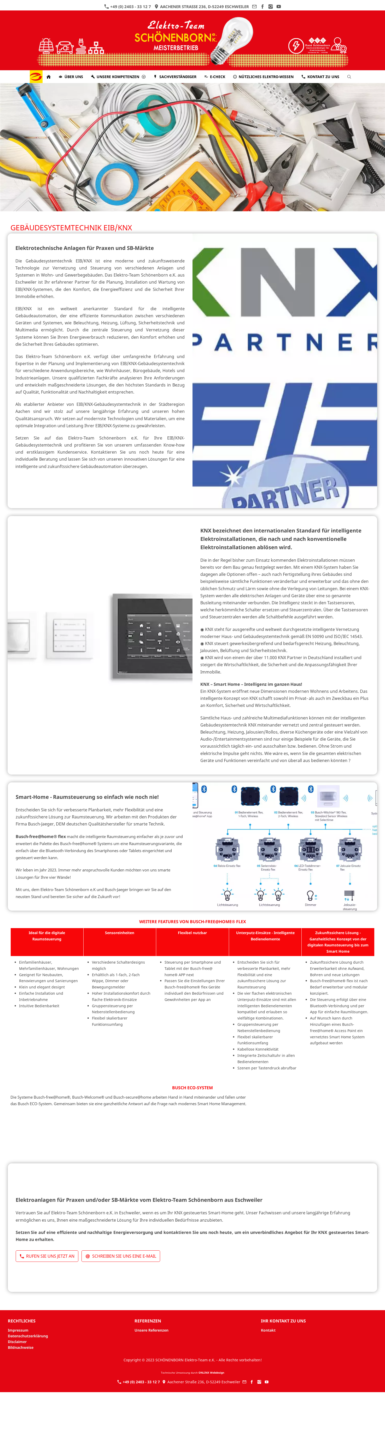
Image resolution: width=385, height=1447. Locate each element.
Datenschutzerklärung (28, 1335)
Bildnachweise (20, 1347)
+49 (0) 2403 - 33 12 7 (127, 6)
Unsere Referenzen (151, 1330)
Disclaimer (17, 1341)
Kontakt (268, 1330)
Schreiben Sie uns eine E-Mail (120, 1256)
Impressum (18, 1330)
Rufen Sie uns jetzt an (47, 1256)
